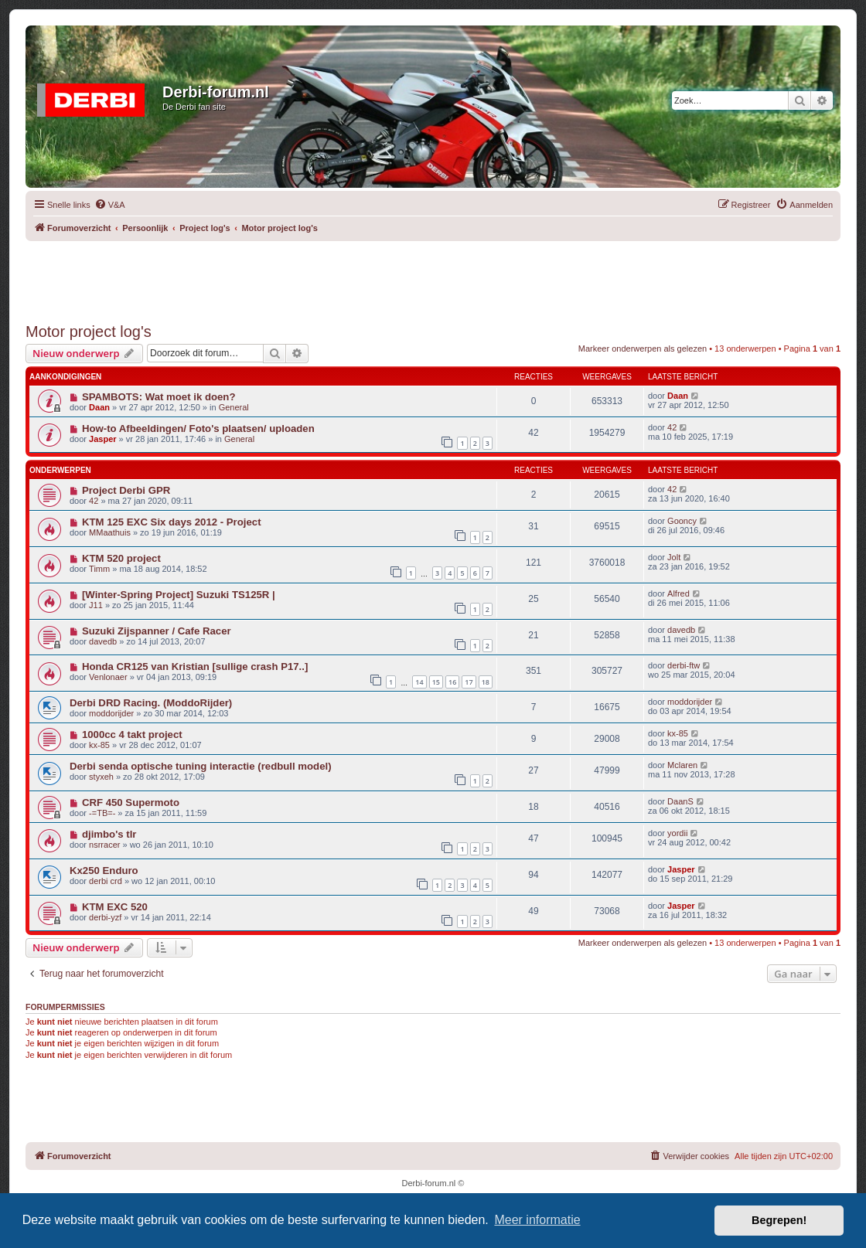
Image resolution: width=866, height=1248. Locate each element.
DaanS (680, 801)
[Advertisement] (433, 276)
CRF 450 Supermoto (130, 802)
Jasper (102, 439)
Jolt (673, 557)
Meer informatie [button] (537, 1219)
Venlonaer (108, 677)
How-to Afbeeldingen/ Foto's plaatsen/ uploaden (198, 428)
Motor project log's (89, 331)
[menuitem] (109, 205)
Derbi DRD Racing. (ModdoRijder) (151, 703)
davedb (103, 641)
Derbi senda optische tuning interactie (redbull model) (201, 766)
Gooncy (682, 520)
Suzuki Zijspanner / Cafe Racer (156, 631)
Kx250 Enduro (104, 870)
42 (672, 427)
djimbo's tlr (109, 834)
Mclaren (682, 765)
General (234, 407)
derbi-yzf (105, 917)
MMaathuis (110, 532)
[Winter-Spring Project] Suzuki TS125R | (178, 594)
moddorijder (111, 713)
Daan (99, 407)
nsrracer (104, 844)
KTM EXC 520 (115, 907)
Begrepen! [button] (779, 1220)
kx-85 (99, 745)
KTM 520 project (121, 558)
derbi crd (105, 881)
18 (485, 682)
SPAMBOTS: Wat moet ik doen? (159, 397)
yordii (677, 833)
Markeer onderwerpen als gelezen (642, 348)
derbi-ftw (683, 665)
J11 (96, 605)
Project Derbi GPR (126, 490)
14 (419, 682)
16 (452, 682)
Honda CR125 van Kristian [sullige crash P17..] (195, 666)
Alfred (678, 593)
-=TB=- (102, 813)
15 (436, 682)
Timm (99, 568)
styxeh (101, 776)
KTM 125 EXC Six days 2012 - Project (171, 522)
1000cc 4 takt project (132, 734)
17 (468, 682)
